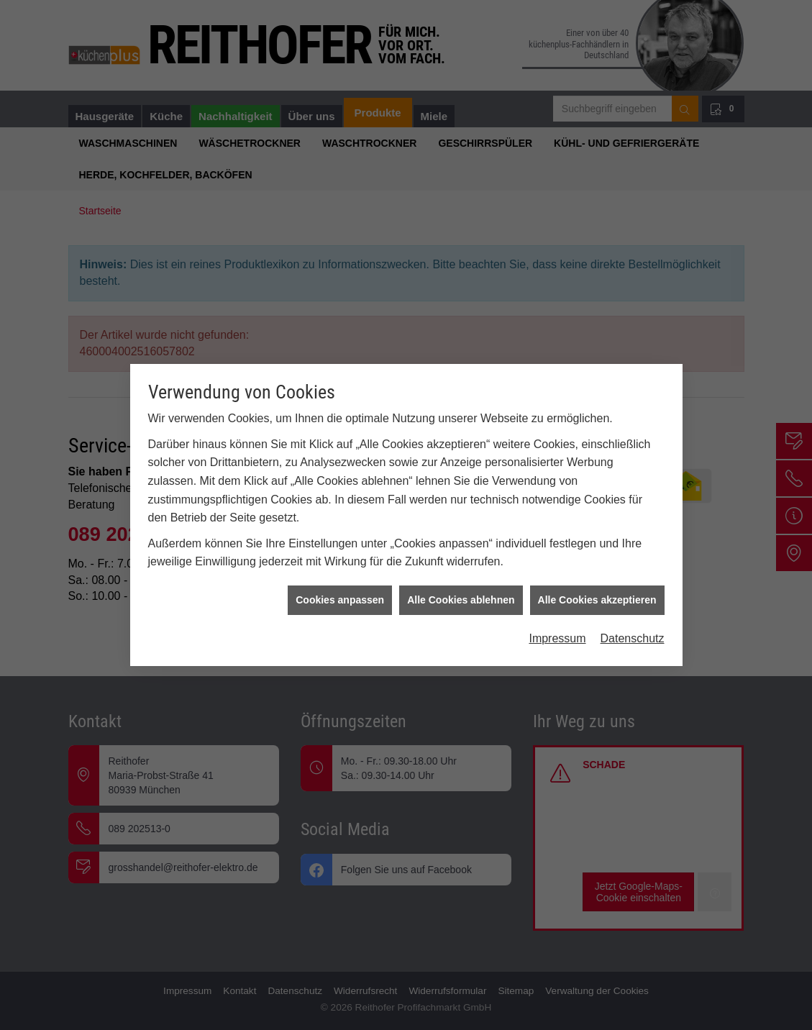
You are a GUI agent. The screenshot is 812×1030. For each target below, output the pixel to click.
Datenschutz (633, 606)
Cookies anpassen (340, 567)
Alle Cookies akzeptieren (597, 567)
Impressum (557, 606)
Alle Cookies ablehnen (460, 567)
